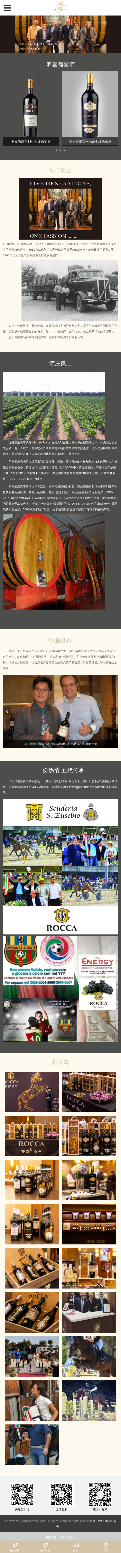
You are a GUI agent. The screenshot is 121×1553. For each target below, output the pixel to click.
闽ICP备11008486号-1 (60, 1537)
